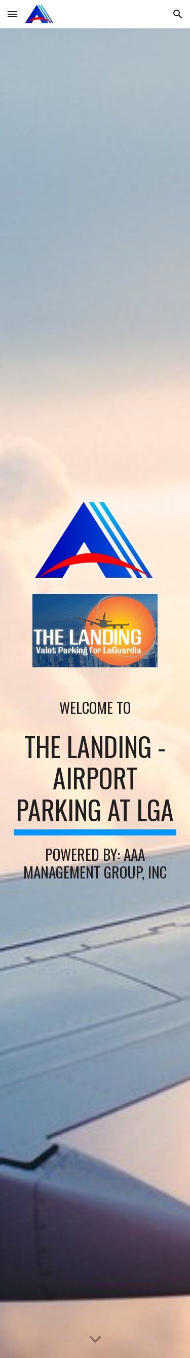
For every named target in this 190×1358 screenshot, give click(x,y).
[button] (12, 14)
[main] (95, 708)
